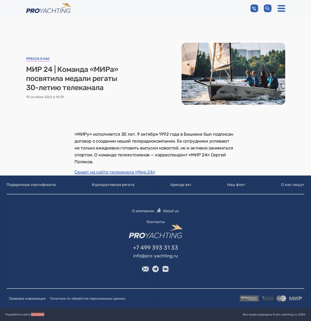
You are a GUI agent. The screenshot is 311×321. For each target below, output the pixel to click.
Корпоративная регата (113, 184)
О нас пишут (292, 184)
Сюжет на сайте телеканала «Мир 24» (115, 172)
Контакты (156, 222)
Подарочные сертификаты (31, 184)
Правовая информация (27, 299)
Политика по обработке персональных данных (87, 299)
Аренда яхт (180, 184)
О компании (143, 211)
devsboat (37, 314)
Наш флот (236, 184)
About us (171, 211)
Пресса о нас (38, 59)
